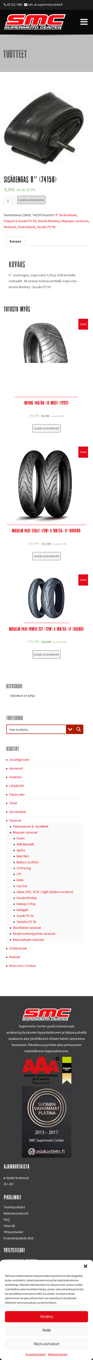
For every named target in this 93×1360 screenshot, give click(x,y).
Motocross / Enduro (22, 966)
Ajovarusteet (17, 812)
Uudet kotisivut (17, 1178)
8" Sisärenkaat (66, 215)
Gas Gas (22, 886)
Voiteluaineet (18, 948)
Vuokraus (15, 777)
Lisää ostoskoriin (31, 200)
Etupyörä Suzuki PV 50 (20, 221)
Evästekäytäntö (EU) (18, 1238)
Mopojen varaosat (75, 221)
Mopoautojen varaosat (28, 940)
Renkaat (10, 227)
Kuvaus (15, 241)
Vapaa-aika (17, 794)
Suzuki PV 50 (46, 227)
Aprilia (21, 850)
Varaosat (15, 820)
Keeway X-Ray (26, 904)
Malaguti (22, 910)
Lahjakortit (16, 786)
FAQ (7, 1219)
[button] (85, 1266)
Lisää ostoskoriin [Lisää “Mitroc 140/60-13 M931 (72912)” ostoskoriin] (46, 428)
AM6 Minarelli (25, 844)
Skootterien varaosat (27, 928)
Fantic (21, 838)
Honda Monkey (49, 221)
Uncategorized (19, 760)
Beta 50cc (23, 856)
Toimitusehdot (14, 1207)
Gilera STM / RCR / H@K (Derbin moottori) (45, 892)
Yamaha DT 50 (26, 922)
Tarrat (13, 803)
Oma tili (9, 1225)
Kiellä (46, 1330)
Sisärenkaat (26, 227)
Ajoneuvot (16, 768)
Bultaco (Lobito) (28, 862)
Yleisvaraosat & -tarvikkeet (30, 826)
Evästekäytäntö (36, 1354)
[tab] (15, 241)
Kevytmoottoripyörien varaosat (34, 934)
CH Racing (24, 868)
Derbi (20, 880)
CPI (19, 874)
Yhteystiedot (13, 1232)
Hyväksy (46, 1316)
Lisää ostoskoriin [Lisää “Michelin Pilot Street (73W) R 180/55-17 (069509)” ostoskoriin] (46, 556)
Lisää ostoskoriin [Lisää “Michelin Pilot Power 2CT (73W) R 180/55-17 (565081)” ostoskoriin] (46, 654)
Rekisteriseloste (57, 1354)
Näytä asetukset (47, 1343)
